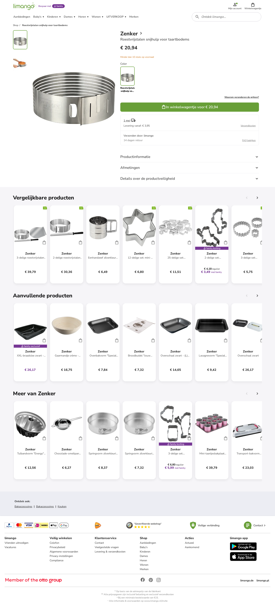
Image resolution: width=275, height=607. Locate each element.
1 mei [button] (127, 120)
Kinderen (145, 551)
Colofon (54, 543)
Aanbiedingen (148, 543)
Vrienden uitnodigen (16, 543)
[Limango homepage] (24, 6)
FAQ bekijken (249, 140)
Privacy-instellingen (61, 556)
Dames (144, 556)
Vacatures (10, 547)
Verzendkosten (248, 125)
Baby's (144, 547)
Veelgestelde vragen (107, 547)
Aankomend (192, 547)
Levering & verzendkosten (110, 551)
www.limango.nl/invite (155, 600)
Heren (143, 560)
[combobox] (226, 16)
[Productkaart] (30, 244)
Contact (99, 543)
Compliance (56, 560)
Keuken (62, 506)
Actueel (189, 543)
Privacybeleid (57, 547)
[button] (252, 6)
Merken (144, 569)
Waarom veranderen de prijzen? (241, 97)
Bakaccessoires (23, 506)
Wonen (144, 565)
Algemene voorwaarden (64, 551)
